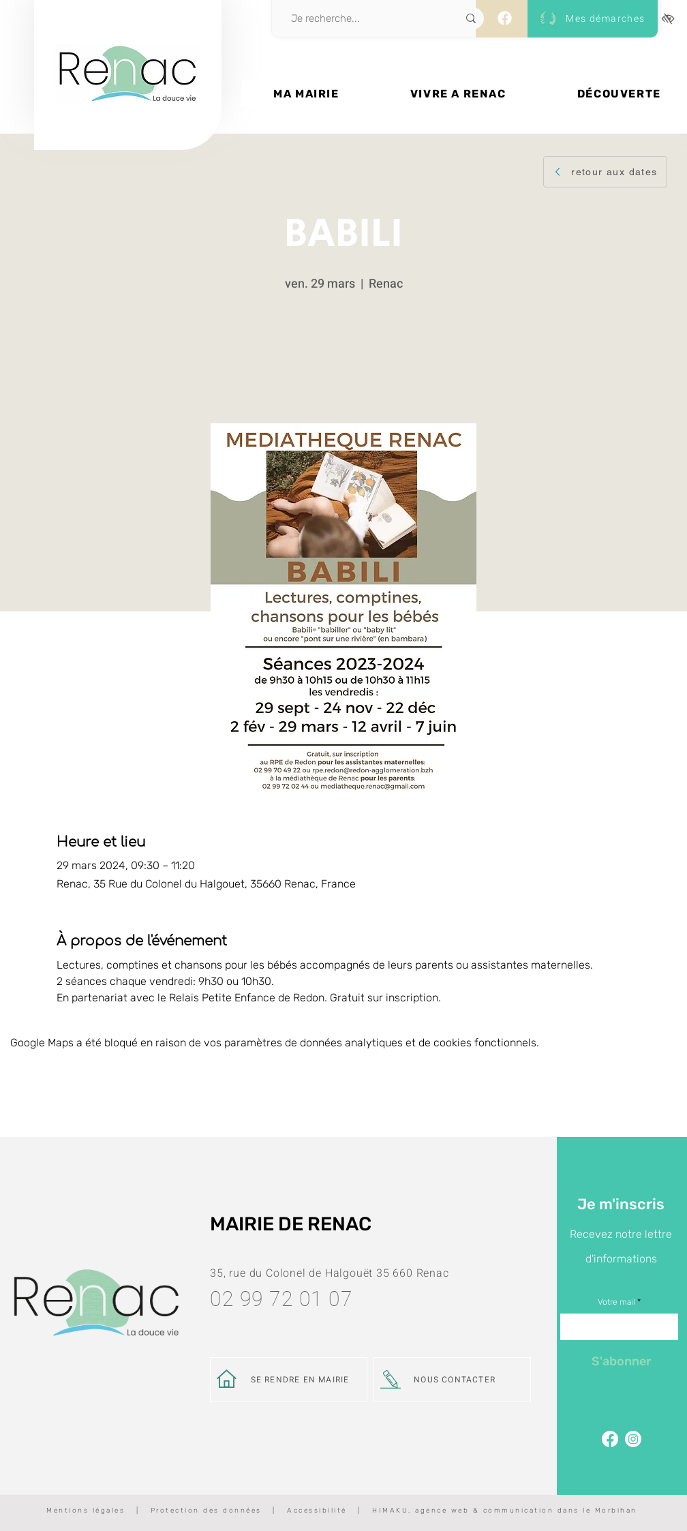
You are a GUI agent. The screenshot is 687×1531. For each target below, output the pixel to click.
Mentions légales (85, 1510)
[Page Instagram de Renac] (633, 1439)
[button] (306, 93)
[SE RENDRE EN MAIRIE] (288, 1379)
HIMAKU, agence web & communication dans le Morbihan (504, 1510)
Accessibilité (317, 1510)
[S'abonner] (621, 1361)
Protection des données (206, 1510)
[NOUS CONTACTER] (452, 1379)
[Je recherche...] (359, 18)
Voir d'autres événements (344, 359)
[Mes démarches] (590, 18)
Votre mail (616, 1302)
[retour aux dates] (605, 171)
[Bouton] (128, 120)
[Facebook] (504, 18)
